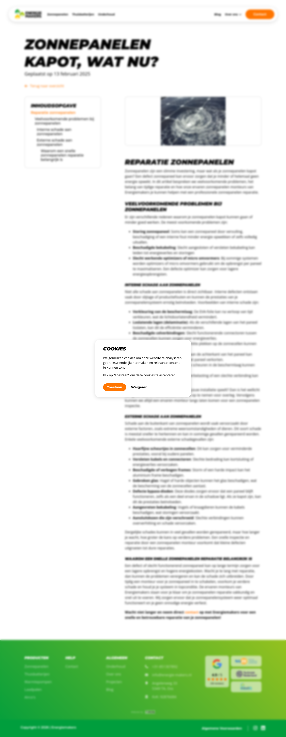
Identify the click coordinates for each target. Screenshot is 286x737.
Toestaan (114, 387)
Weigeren (139, 387)
